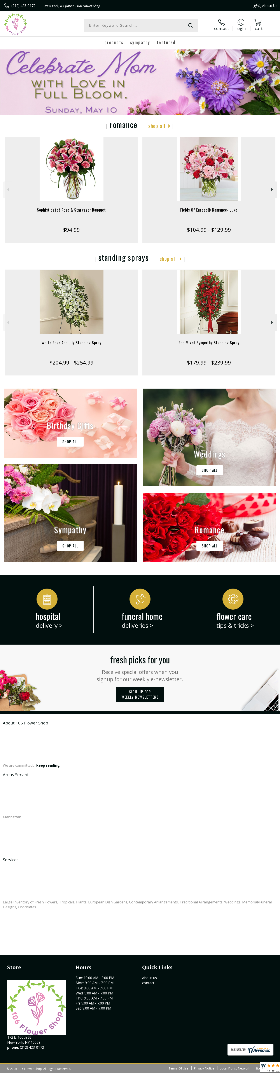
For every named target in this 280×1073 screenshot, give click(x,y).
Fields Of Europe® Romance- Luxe (208, 210)
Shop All (156, 126)
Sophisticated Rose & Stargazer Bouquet (71, 210)
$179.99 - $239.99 (209, 362)
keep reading (48, 765)
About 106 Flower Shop (25, 723)
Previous (7, 189)
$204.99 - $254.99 (71, 362)
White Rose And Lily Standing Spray (71, 342)
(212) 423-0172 (23, 5)
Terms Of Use (178, 1068)
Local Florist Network (235, 1068)
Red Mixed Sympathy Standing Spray (208, 342)
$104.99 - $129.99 (209, 229)
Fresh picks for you (140, 668)
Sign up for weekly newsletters (140, 694)
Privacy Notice (204, 1068)
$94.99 (71, 229)
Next (272, 189)
